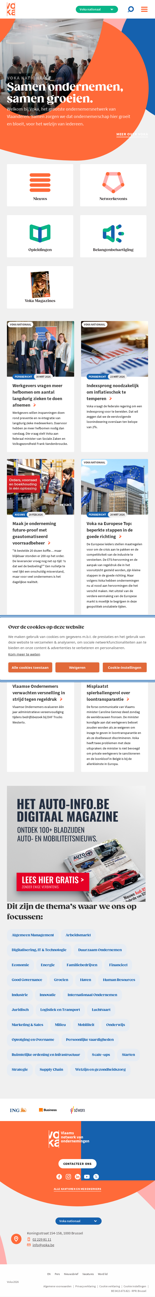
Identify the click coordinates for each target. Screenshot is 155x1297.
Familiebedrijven (82, 965)
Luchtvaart (101, 1010)
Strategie (20, 1070)
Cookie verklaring (109, 1286)
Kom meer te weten (24, 654)
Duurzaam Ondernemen (100, 950)
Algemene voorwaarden (57, 1286)
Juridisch (20, 1010)
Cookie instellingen (135, 1286)
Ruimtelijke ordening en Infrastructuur (46, 1055)
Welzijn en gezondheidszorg (100, 1070)
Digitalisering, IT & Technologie (39, 950)
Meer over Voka (132, 134)
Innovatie (48, 995)
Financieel (118, 965)
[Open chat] (132, 9)
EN (49, 1274)
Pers (57, 1274)
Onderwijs (115, 1025)
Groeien (61, 980)
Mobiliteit (86, 1025)
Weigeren (77, 667)
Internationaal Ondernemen (92, 995)
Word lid (103, 1274)
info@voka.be (40, 1245)
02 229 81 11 (39, 1239)
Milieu (60, 1025)
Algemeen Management (33, 935)
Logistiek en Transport (60, 1010)
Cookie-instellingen (124, 667)
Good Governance (27, 980)
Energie (48, 965)
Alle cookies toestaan (30, 667)
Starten (128, 1055)
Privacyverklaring (85, 1286)
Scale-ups (101, 1055)
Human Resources (119, 980)
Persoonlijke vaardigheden (90, 1040)
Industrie (20, 995)
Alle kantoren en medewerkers (77, 1189)
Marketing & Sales (27, 1025)
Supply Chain (51, 1070)
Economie (20, 965)
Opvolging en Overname (33, 1040)
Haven (85, 980)
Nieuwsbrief (71, 1274)
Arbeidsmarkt (78, 935)
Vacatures (88, 1274)
